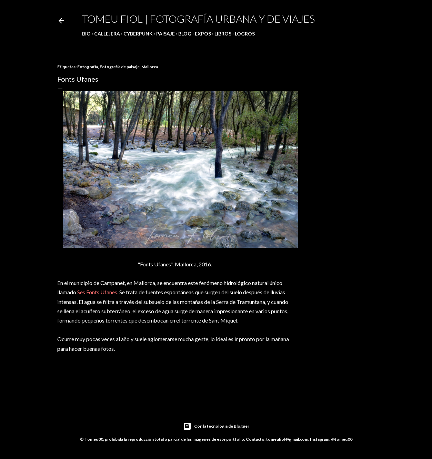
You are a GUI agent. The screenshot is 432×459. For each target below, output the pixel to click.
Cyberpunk (138, 34)
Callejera (107, 34)
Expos (203, 34)
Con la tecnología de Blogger (216, 426)
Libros (222, 34)
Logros (245, 34)
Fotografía (87, 66)
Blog (184, 34)
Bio (86, 34)
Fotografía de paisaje (120, 66)
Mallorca (149, 66)
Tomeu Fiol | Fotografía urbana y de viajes (198, 18)
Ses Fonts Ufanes (97, 292)
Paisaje (165, 34)
